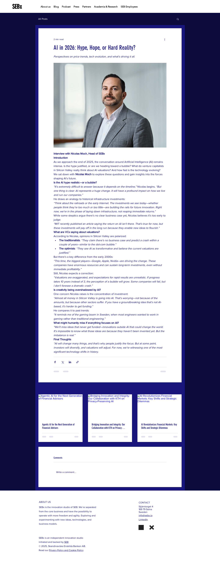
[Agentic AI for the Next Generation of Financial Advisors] (60, 406)
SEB (66, 542)
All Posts (42, 19)
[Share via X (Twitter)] (62, 362)
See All (178, 388)
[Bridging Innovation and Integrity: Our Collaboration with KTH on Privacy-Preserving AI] (110, 406)
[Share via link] (77, 362)
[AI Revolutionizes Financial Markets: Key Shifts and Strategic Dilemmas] (159, 406)
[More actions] (164, 39)
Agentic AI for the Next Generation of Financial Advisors (58, 426)
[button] (177, 19)
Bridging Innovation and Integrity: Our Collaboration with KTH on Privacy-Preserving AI (108, 426)
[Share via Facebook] (55, 362)
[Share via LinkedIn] (70, 362)
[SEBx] (26, 6)
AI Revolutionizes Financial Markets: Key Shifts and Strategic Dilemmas (159, 426)
